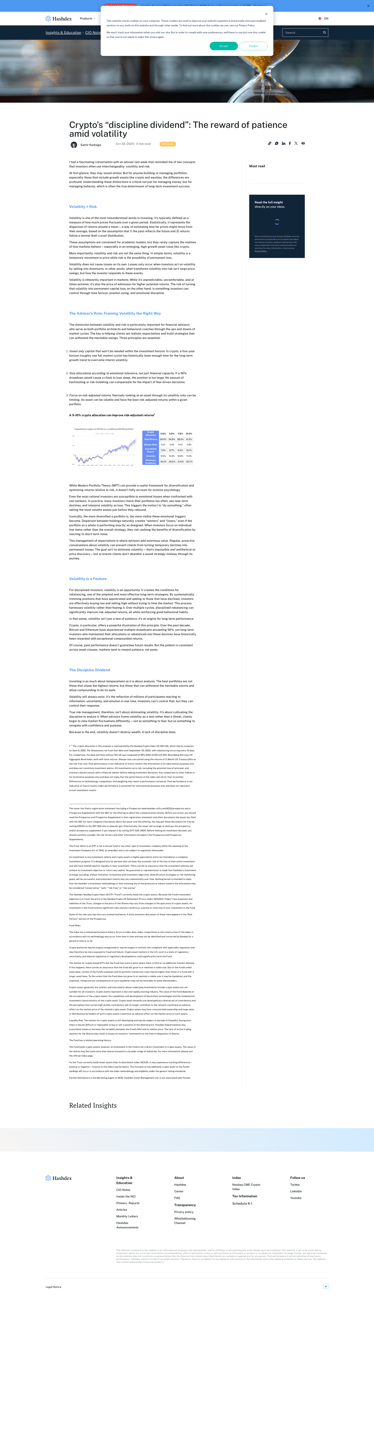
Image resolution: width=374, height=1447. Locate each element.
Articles (121, 1209)
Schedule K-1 (242, 1203)
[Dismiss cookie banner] (266, 14)
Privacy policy (184, 1212)
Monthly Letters (127, 1216)
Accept (224, 45)
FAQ (177, 1198)
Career (179, 1191)
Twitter (295, 1184)
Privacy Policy (261, 251)
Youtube (295, 1198)
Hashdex (180, 1184)
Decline (253, 45)
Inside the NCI (126, 1196)
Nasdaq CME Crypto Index (246, 1187)
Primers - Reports (128, 1203)
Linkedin (296, 1191)
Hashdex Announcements (127, 1225)
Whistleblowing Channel (185, 1221)
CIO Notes (123, 1190)
